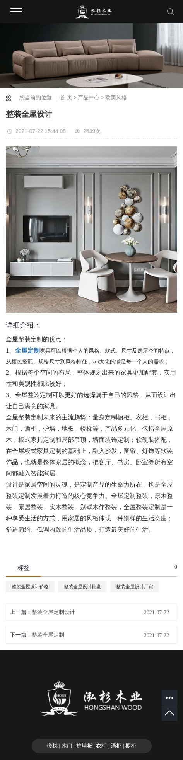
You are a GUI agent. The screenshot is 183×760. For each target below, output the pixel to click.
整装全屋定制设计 (53, 612)
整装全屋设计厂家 (134, 587)
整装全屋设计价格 (30, 587)
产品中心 (88, 98)
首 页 (66, 98)
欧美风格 (116, 98)
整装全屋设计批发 (82, 587)
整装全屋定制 (48, 635)
